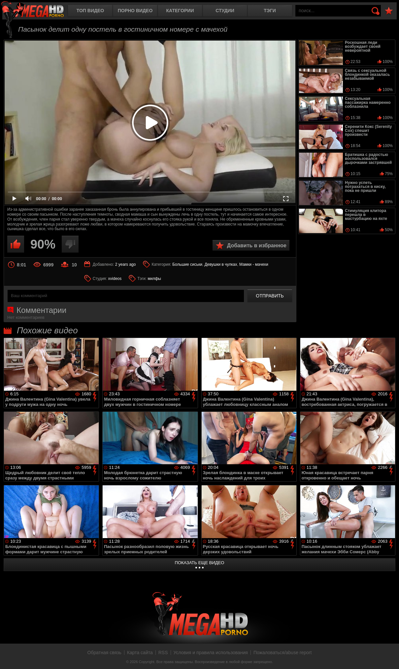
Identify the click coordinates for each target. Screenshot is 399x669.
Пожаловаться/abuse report (282, 652)
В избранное (388, 11)
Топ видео (90, 10)
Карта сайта (140, 652)
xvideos (115, 278)
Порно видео (135, 10)
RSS (163, 652)
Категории (180, 10)
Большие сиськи (187, 264)
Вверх (389, 657)
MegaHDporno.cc (38, 11)
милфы (154, 278)
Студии (225, 10)
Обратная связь (104, 652)
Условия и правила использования (211, 652)
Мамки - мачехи (253, 264)
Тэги (270, 10)
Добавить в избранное (256, 245)
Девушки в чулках (221, 264)
